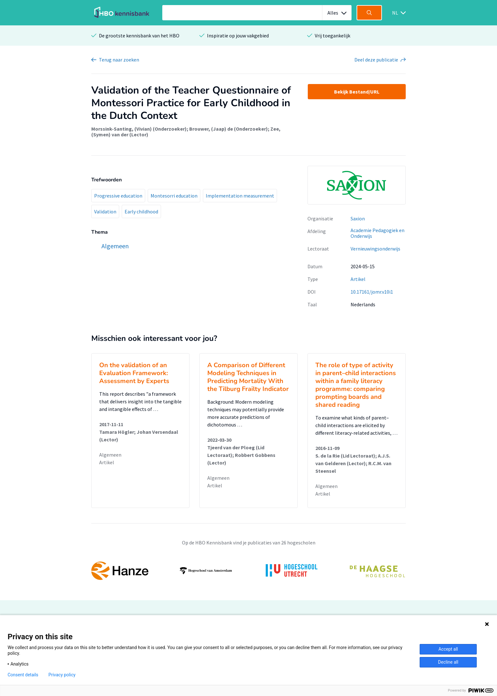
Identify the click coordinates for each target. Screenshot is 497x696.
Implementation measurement (240, 195)
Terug (119, 59)
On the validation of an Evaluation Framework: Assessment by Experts (134, 373)
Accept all (448, 649)
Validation (105, 211)
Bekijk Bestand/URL (356, 91)
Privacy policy (61, 674)
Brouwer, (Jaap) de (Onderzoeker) (228, 129)
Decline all (448, 662)
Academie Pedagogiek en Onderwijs (377, 233)
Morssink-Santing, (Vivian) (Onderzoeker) (139, 129)
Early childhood (141, 211)
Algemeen (110, 455)
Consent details (23, 674)
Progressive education (118, 195)
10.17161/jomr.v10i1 (372, 292)
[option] (248, 570)
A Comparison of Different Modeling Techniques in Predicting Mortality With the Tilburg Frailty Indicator (248, 377)
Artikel (358, 279)
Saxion (358, 218)
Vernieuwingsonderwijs (375, 248)
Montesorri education (174, 195)
